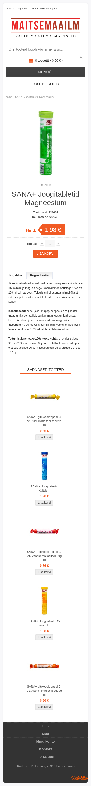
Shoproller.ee (79, 778)
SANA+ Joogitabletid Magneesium (34, 96)
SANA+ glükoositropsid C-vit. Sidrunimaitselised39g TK (44, 421)
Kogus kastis (39, 275)
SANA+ (54, 217)
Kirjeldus (15, 275)
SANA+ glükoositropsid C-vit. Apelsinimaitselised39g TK (44, 691)
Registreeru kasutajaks (44, 8)
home (9, 96)
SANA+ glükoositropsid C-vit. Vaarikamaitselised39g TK (44, 556)
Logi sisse (22, 8)
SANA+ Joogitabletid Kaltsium (44, 488)
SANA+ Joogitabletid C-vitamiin (44, 623)
